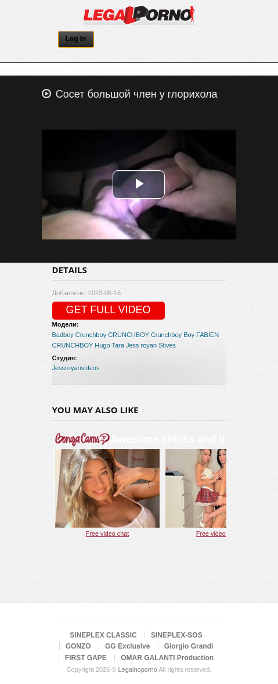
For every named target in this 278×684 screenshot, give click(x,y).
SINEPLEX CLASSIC (103, 635)
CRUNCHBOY (128, 334)
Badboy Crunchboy (79, 334)
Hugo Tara (109, 345)
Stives (167, 345)
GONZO (78, 646)
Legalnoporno (137, 669)
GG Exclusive (127, 646)
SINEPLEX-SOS (177, 635)
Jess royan (141, 345)
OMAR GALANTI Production (167, 658)
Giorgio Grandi (189, 646)
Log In (76, 39)
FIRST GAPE (86, 658)
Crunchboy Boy (172, 334)
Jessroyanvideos (76, 367)
